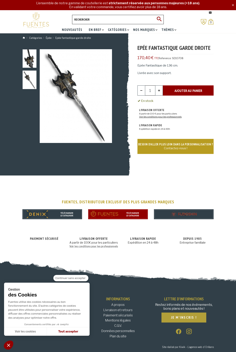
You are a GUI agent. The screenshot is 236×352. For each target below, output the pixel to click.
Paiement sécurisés (118, 315)
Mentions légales (118, 320)
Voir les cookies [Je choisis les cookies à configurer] (25, 331)
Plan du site (118, 336)
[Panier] (211, 21)
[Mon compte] (203, 22)
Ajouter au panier (188, 90)
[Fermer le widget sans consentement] (70, 278)
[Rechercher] (118, 19)
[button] (8, 345)
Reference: (165, 58)
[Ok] (159, 19)
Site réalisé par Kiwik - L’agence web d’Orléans (188, 347)
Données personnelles (118, 331)
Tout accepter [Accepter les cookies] (68, 331)
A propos (118, 305)
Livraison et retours (118, 310)
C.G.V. (118, 326)
